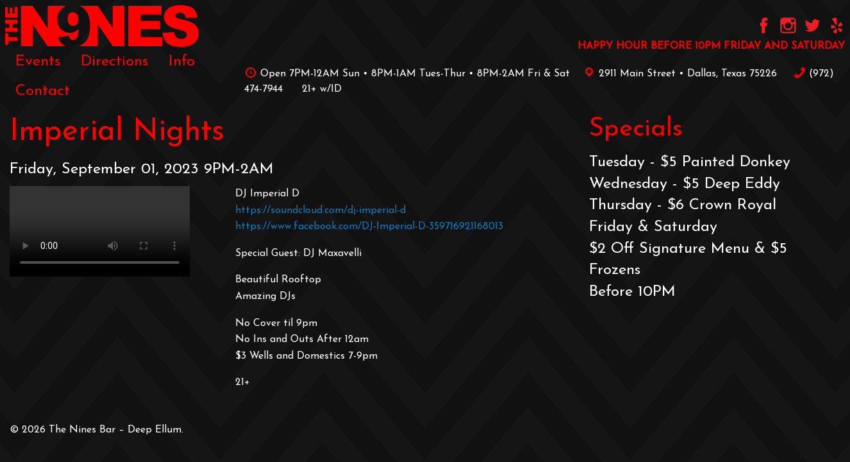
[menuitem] (38, 61)
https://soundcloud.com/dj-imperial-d (320, 210)
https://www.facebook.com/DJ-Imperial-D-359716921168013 (369, 226)
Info (182, 61)
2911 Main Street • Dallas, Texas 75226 (678, 74)
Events (37, 61)
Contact (42, 91)
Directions (114, 61)
